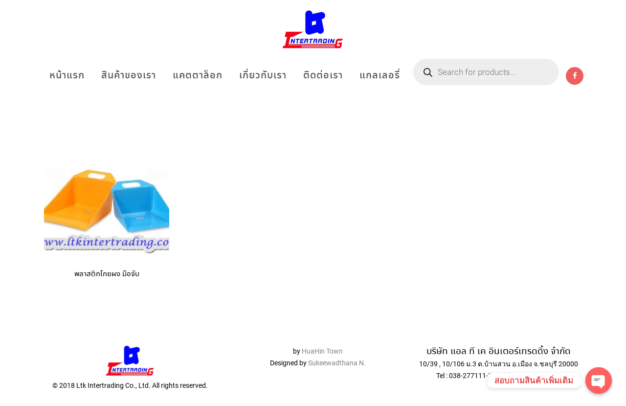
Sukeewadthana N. (336, 363)
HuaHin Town (322, 351)
